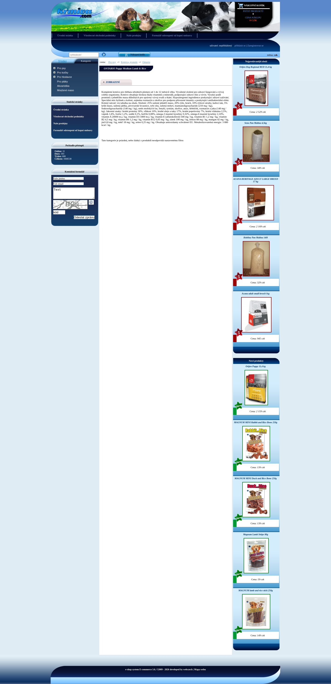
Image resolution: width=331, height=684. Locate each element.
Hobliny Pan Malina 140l (255, 237)
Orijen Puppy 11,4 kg (255, 366)
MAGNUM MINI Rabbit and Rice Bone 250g (255, 422)
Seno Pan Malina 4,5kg (255, 123)
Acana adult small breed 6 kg (255, 293)
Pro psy (61, 68)
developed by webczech (181, 669)
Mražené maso (65, 90)
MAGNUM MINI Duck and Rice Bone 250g (256, 478)
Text (76, 194)
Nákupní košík (254, 5)
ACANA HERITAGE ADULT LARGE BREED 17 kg (255, 180)
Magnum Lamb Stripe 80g (255, 534)
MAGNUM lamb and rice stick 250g (255, 590)
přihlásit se (239, 45)
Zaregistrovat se (255, 45)
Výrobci (62, 60)
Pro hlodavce (64, 77)
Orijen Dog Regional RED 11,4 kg (255, 67)
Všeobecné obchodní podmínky (100, 35)
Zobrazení (113, 82)
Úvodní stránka (65, 35)
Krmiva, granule (129, 62)
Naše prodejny (133, 35)
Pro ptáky (62, 81)
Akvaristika (63, 85)
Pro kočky (62, 72)
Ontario (146, 62)
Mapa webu (200, 669)
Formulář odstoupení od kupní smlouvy (172, 35)
